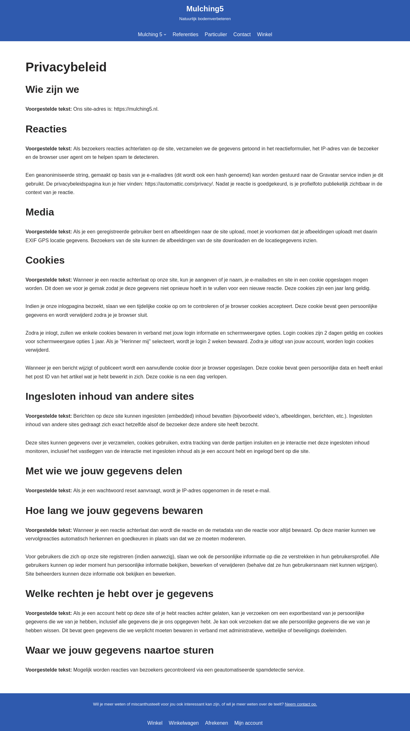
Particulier (216, 34)
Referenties (185, 34)
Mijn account (248, 723)
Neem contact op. (301, 704)
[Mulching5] (205, 12)
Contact (242, 34)
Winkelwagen (184, 723)
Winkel (264, 34)
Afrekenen (216, 723)
